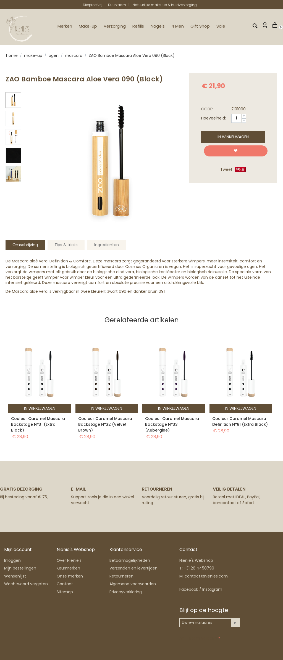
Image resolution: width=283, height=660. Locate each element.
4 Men (177, 26)
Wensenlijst (15, 576)
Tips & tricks (66, 244)
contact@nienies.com (206, 576)
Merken (64, 26)
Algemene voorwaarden (132, 584)
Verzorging (115, 26)
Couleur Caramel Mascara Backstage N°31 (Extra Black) (38, 424)
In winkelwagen (233, 137)
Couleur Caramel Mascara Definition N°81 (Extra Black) (240, 421)
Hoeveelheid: (213, 118)
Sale (220, 26)
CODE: (207, 109)
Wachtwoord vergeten (26, 584)
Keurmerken (68, 568)
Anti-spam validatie (198, 638)
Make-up (88, 26)
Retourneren (121, 576)
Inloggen (12, 560)
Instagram (212, 589)
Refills (138, 26)
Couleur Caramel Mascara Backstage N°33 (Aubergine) (172, 424)
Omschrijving (25, 244)
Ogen (54, 55)
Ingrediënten (106, 244)
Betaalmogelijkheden (129, 560)
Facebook (188, 589)
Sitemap (65, 592)
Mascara (73, 55)
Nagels (158, 26)
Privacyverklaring (125, 592)
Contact (65, 584)
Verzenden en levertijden (133, 568)
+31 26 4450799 (199, 568)
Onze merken (70, 576)
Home (12, 55)
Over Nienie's (69, 560)
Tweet (226, 169)
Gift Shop (200, 26)
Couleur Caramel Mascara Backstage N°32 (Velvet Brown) (105, 424)
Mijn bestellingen (20, 568)
